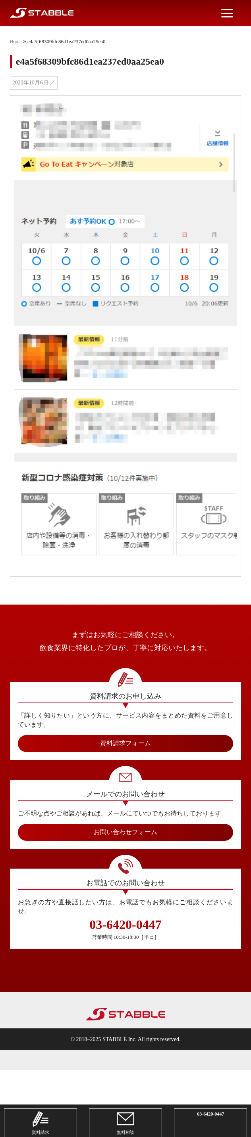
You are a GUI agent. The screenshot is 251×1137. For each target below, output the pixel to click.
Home (16, 41)
